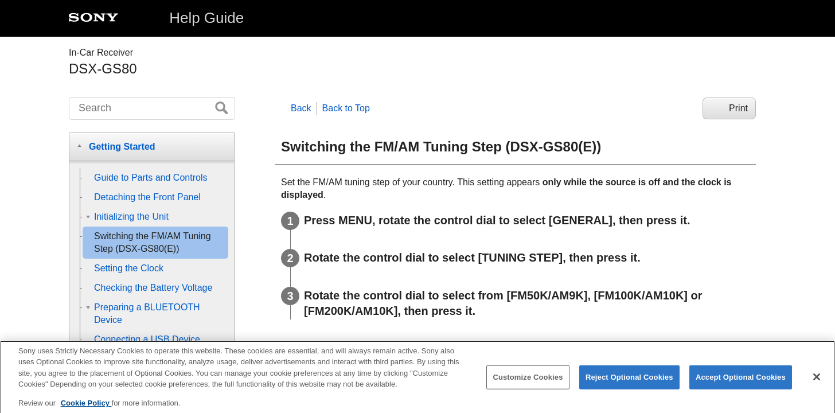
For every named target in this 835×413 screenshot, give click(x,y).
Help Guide (206, 17)
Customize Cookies (528, 383)
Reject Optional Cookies (629, 383)
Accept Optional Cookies (741, 383)
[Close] (816, 383)
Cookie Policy (86, 408)
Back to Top (346, 108)
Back (301, 108)
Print (738, 108)
